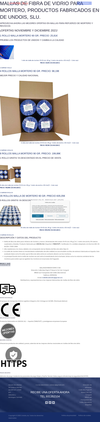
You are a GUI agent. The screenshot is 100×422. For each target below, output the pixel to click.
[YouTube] (53, 402)
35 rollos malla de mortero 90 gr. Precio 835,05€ (38, 195)
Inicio (50, 3)
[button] (84, 3)
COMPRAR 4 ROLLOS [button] (7, 150)
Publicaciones (69, 3)
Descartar (50, 216)
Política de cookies (40, 219)
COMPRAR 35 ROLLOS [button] (7, 235)
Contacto (58, 3)
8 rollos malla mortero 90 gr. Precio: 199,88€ (35, 153)
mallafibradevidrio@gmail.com (52, 278)
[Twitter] (50, 402)
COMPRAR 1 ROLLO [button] (6, 68)
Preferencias (62, 216)
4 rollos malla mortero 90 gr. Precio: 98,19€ (34, 70)
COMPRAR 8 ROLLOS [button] (7, 193)
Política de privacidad (49, 219)
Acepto (38, 216)
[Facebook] (46, 402)
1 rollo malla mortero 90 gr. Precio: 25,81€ (33, 35)
